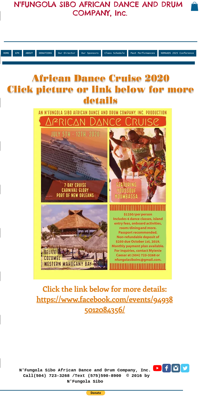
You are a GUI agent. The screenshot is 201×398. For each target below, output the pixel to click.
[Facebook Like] (27, 38)
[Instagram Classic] (175, 368)
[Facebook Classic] (166, 368)
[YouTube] (157, 368)
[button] (194, 6)
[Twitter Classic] (185, 368)
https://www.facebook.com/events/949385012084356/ (104, 304)
